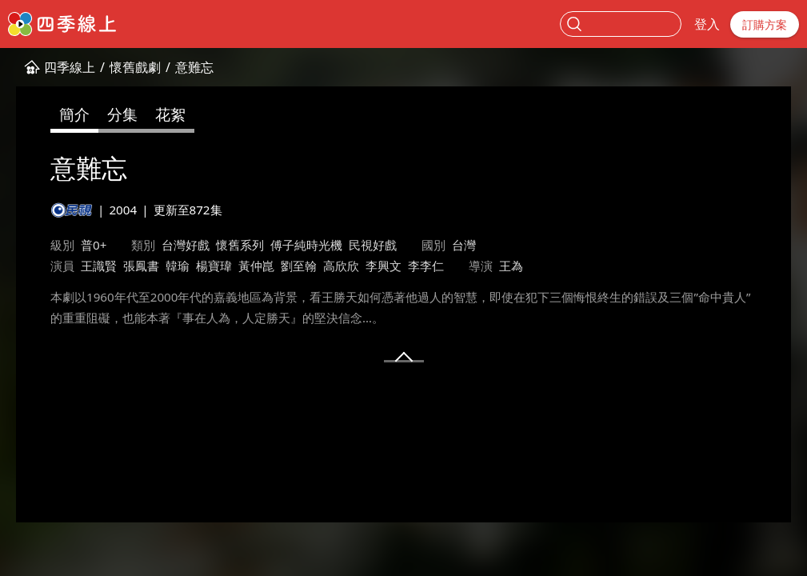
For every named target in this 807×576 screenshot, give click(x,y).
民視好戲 (373, 245)
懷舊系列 (240, 245)
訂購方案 (764, 24)
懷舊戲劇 (135, 67)
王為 (511, 266)
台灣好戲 (186, 245)
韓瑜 (178, 266)
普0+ (93, 245)
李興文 (384, 266)
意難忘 (194, 67)
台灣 (464, 245)
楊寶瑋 (214, 266)
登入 (707, 24)
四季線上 (69, 67)
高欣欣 (341, 266)
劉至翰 (299, 266)
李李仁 (426, 266)
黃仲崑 (256, 266)
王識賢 (99, 266)
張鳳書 (141, 266)
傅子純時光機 (306, 245)
